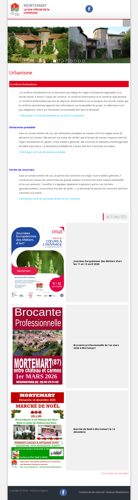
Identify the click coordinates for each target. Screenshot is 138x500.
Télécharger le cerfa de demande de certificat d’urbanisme (51, 115)
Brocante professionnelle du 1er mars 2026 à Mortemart (96, 346)
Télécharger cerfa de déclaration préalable (42, 152)
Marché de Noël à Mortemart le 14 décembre (94, 430)
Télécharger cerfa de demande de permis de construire (49, 198)
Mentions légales (39, 490)
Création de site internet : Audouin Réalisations (104, 492)
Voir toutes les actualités (115, 473)
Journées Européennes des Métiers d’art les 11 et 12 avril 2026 (97, 262)
